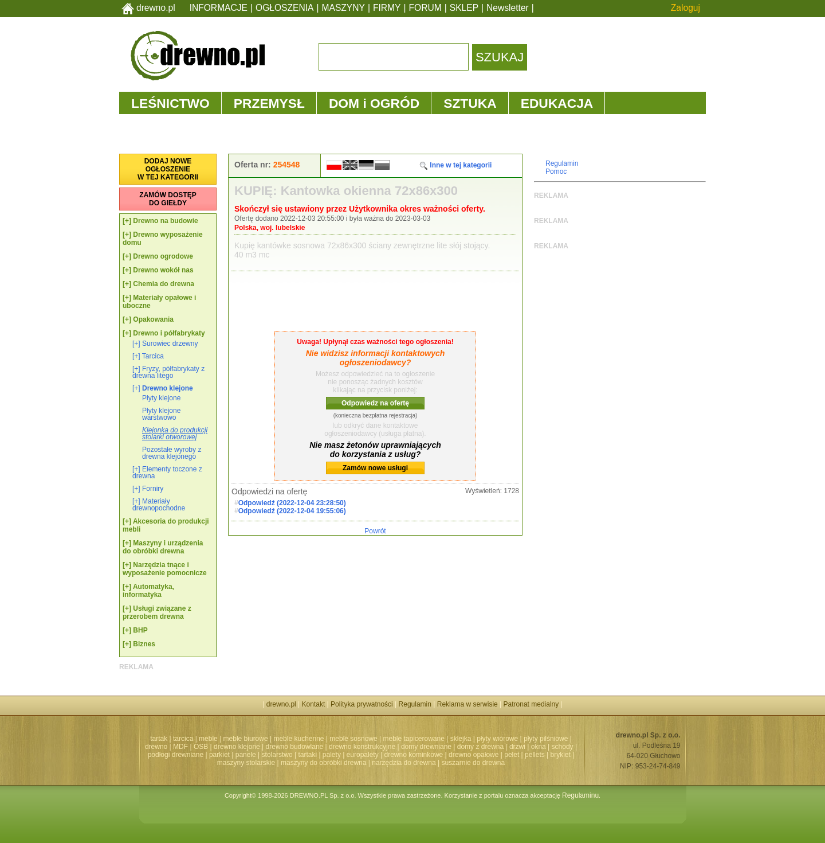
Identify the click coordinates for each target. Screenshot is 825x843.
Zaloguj (685, 8)
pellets (535, 755)
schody (562, 747)
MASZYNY (343, 8)
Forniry (152, 489)
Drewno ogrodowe (163, 256)
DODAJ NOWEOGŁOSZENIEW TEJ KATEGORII (168, 169)
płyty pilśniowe (546, 739)
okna (538, 747)
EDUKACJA (557, 103)
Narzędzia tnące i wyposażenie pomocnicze (165, 569)
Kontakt (313, 704)
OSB (201, 747)
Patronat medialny (531, 704)
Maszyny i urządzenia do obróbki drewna (163, 547)
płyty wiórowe (497, 739)
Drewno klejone (167, 388)
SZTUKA (469, 103)
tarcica (183, 739)
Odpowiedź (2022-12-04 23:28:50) (292, 503)
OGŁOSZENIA (284, 8)
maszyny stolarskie (246, 763)
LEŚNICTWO (170, 103)
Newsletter (507, 8)
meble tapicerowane (413, 739)
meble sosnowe (353, 739)
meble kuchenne (298, 739)
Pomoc (556, 171)
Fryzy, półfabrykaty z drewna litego (168, 372)
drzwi (517, 747)
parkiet (219, 755)
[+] (127, 221)
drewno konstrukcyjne (362, 747)
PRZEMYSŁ (269, 103)
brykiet (561, 755)
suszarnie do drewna (473, 763)
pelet (511, 755)
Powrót (375, 531)
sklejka (461, 739)
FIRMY (387, 8)
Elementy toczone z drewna (167, 472)
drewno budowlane (295, 747)
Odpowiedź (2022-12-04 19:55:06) (292, 511)
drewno (156, 747)
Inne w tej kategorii (455, 165)
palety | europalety (351, 755)
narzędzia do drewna (403, 763)
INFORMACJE (218, 8)
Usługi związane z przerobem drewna (157, 612)
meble (208, 739)
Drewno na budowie (165, 221)
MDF (180, 747)
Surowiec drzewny (170, 343)
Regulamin (561, 163)
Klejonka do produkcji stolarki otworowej (174, 433)
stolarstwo (277, 755)
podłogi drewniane (175, 755)
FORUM (425, 8)
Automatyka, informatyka (148, 591)
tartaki (307, 755)
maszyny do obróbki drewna (323, 763)
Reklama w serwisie (467, 704)
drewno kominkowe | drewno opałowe (441, 755)
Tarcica (153, 356)
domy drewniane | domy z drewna (452, 747)
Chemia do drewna (163, 284)
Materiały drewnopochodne (158, 504)
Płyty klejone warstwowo (161, 414)
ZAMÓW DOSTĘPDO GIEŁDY (167, 199)
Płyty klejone (161, 398)
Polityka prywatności (362, 704)
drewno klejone (237, 747)
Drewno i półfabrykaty (169, 333)
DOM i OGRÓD (374, 103)
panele (245, 755)
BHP (140, 630)
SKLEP (464, 8)
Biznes (144, 644)
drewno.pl (155, 8)
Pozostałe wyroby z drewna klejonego (171, 453)
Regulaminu (580, 795)
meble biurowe (245, 739)
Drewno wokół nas (163, 270)
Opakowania (153, 319)
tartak (158, 739)
